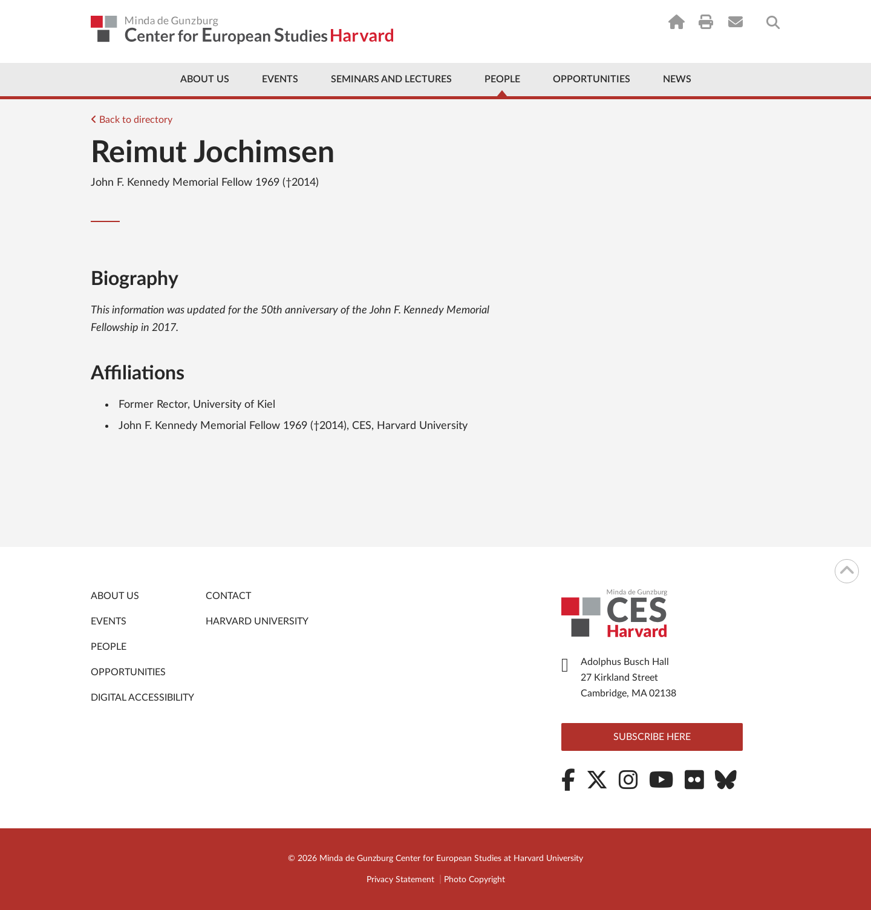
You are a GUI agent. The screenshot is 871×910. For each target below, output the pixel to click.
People (502, 79)
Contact (228, 596)
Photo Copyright (474, 880)
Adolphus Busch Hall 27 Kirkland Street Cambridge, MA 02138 (628, 677)
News (677, 79)
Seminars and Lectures (391, 79)
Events (280, 79)
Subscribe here (652, 737)
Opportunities (591, 79)
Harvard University (257, 621)
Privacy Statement (400, 880)
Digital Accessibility (142, 697)
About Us (204, 79)
